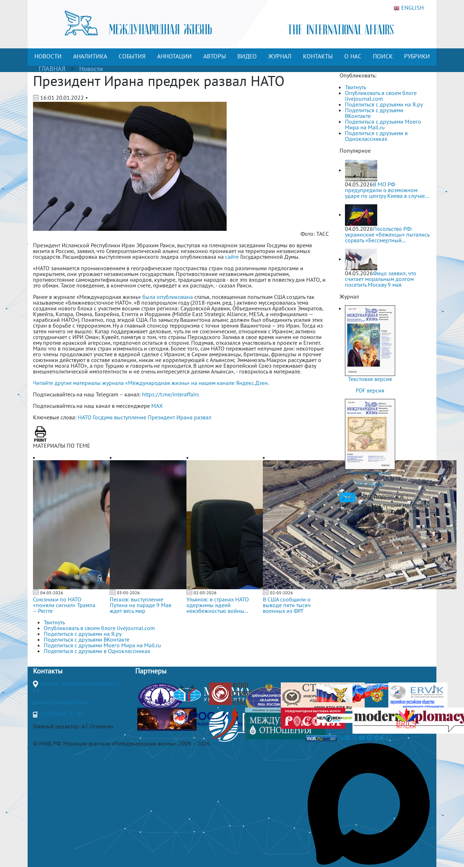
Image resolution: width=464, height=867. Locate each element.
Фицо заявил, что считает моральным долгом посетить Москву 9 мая (380, 279)
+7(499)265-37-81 (61, 713)
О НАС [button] (352, 56)
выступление (130, 417)
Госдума (103, 417)
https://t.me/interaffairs (170, 394)
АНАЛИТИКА (90, 56)
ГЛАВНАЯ (52, 69)
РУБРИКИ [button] (417, 56)
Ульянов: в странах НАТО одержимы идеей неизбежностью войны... (217, 605)
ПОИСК (383, 56)
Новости (91, 69)
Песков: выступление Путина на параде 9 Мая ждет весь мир (140, 605)
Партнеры (150, 671)
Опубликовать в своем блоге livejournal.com (381, 95)
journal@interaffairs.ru (61, 702)
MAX (157, 405)
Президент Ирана (170, 417)
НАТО (84, 417)
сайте (232, 256)
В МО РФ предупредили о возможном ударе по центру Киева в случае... (387, 190)
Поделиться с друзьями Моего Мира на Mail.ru (383, 124)
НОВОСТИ (48, 56)
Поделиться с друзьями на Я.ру (384, 104)
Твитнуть (355, 87)
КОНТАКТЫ (318, 56)
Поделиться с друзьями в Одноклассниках (376, 135)
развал (202, 417)
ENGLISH (409, 8)
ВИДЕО (247, 56)
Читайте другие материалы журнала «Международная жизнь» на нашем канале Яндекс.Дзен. (151, 382)
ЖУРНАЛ (280, 56)
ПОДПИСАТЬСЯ (363, 520)
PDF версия (370, 390)
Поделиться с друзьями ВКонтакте (374, 112)
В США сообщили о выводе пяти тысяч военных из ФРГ (287, 605)
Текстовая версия (370, 378)
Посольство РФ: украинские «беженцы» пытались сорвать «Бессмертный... (387, 234)
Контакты (47, 671)
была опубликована (167, 296)
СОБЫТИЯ (132, 56)
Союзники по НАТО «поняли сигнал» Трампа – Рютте (64, 605)
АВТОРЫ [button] (214, 56)
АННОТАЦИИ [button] (174, 56)
